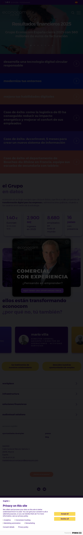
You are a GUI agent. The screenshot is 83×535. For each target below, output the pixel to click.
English (7, 501)
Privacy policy (23, 527)
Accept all (65, 514)
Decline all (65, 519)
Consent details (8, 527)
